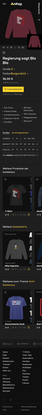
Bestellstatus (9, 385)
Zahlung (6, 382)
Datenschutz (8, 407)
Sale (5, 355)
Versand (6, 379)
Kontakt (6, 391)
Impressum (25, 410)
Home (5, 352)
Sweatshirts (20, 227)
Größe (7, 69)
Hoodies (26, 361)
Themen (6, 364)
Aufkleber (26, 367)
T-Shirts (26, 352)
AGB (4, 410)
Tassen (25, 377)
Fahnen (25, 383)
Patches (26, 374)
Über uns (7, 371)
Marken (6, 358)
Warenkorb (39, 12)
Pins (24, 371)
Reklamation (8, 388)
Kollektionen (8, 361)
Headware (27, 364)
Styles (5, 367)
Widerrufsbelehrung (28, 407)
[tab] (21, 147)
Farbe (6, 73)
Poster (25, 380)
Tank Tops (27, 355)
